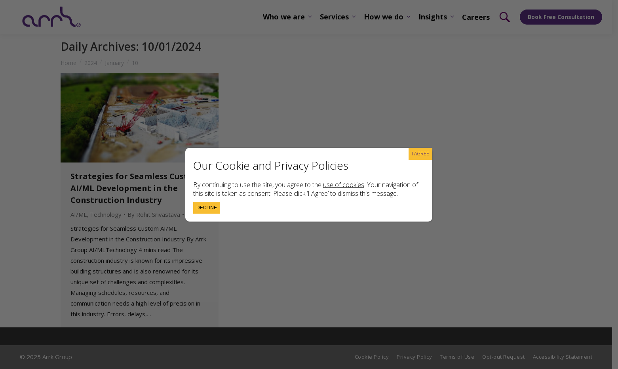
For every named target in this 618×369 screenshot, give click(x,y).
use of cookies (343, 184)
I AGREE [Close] (420, 153)
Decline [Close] (206, 207)
